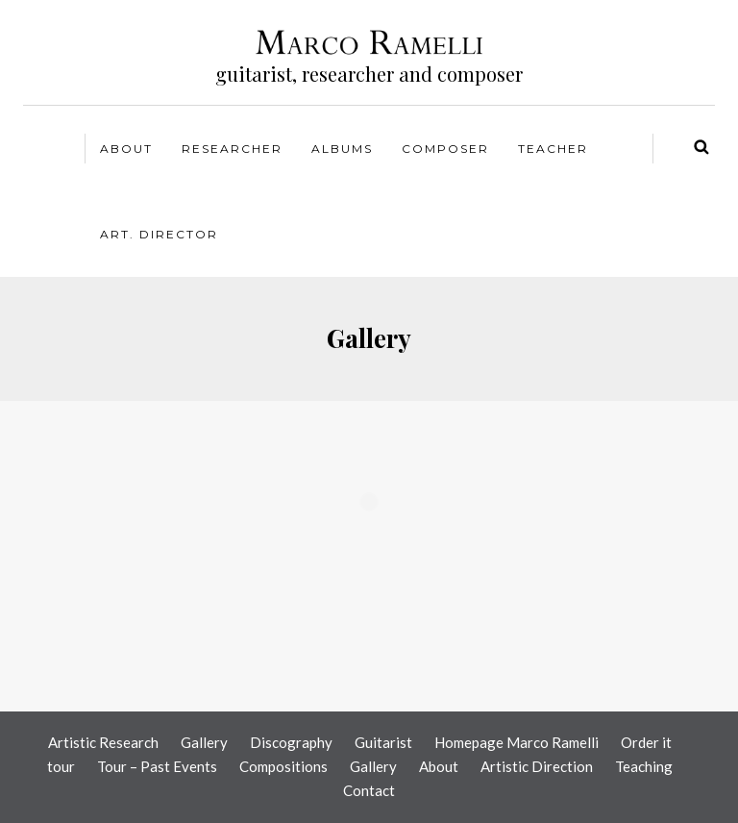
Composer (445, 148)
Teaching (644, 766)
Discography (291, 742)
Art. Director (159, 234)
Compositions (283, 766)
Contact (369, 790)
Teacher (553, 148)
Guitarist (383, 742)
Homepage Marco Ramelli (516, 742)
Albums (342, 148)
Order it (646, 742)
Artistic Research (103, 742)
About (126, 148)
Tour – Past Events (157, 766)
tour (61, 766)
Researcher (232, 148)
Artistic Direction (536, 766)
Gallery (204, 742)
